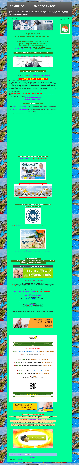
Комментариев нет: (20, 454)
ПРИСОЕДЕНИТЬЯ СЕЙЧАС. (33, 99)
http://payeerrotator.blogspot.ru (33, 294)
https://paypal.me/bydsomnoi (38, 370)
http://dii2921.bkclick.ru (25, 158)
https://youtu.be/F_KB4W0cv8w (20, 106)
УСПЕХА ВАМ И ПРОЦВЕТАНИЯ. (33, 101)
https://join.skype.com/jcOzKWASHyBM (39, 75)
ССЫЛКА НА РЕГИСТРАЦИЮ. (33, 98)
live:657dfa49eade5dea (22, 226)
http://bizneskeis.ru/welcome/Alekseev (25, 48)
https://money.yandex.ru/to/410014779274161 (29, 351)
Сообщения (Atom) (18, 459)
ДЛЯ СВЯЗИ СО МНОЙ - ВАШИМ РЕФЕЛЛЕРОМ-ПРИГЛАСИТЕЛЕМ (33, 251)
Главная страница (33, 457)
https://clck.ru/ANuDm (33, 299)
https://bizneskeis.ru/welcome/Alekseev (37, 419)
